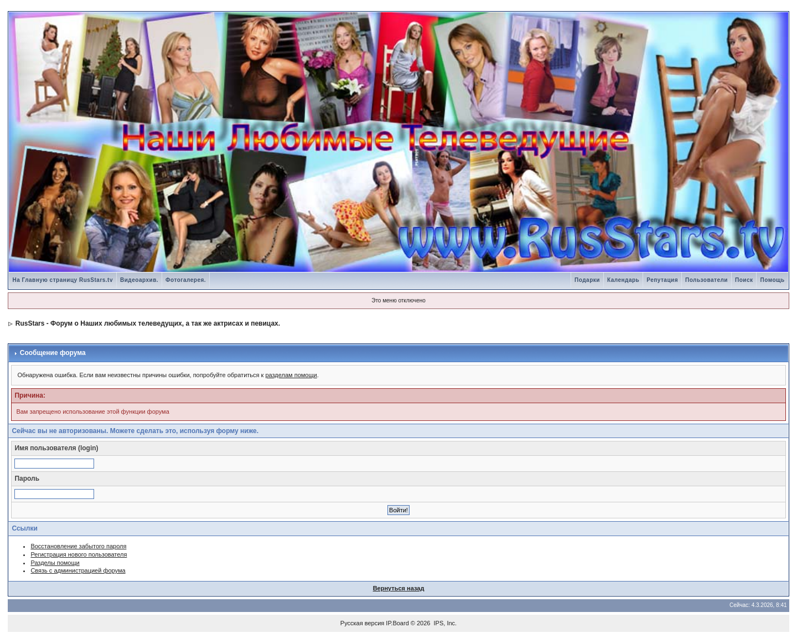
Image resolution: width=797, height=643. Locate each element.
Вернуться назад (399, 588)
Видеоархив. (139, 280)
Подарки (587, 280)
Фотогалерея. (185, 280)
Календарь (623, 280)
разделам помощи (291, 375)
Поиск (744, 280)
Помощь (772, 280)
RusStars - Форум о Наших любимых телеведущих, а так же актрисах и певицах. (147, 323)
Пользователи (706, 280)
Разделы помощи (54, 562)
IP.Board (397, 623)
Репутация (662, 280)
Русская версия (362, 623)
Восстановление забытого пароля (78, 546)
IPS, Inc (445, 623)
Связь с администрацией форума (77, 570)
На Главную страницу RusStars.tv (62, 280)
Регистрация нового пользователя (78, 554)
